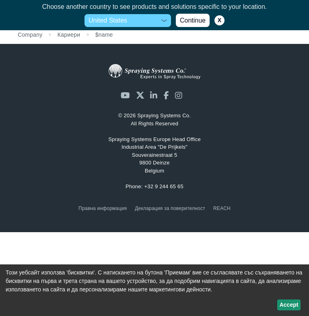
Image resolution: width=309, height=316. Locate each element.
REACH (222, 208)
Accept (289, 304)
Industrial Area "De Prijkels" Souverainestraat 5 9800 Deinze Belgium (154, 155)
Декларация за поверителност (170, 208)
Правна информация (102, 208)
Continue (193, 20)
